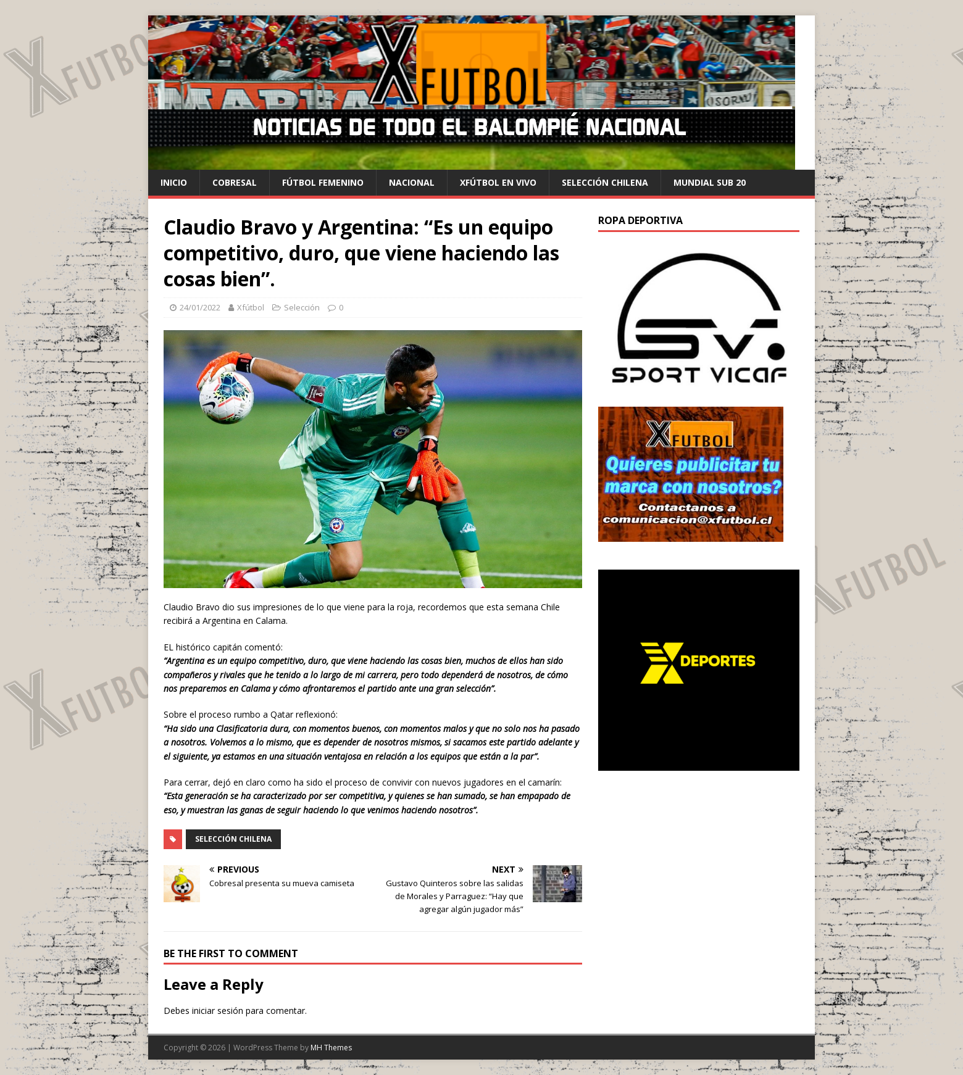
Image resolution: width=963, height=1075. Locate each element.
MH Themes (331, 1047)
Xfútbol (250, 307)
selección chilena (605, 182)
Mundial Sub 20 (709, 182)
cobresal (234, 182)
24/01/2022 (200, 307)
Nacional (412, 182)
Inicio (173, 182)
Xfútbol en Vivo (498, 182)
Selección (302, 307)
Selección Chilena (233, 839)
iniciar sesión (217, 1010)
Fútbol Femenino (323, 182)
